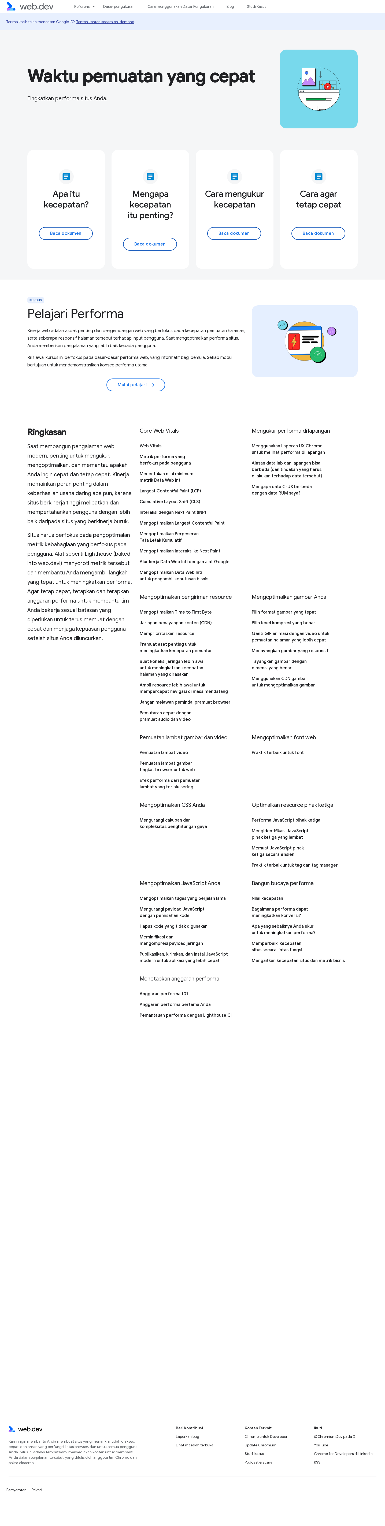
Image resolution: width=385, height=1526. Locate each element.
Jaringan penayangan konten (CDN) (176, 623)
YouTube (321, 1445)
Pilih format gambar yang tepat (284, 612)
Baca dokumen (66, 233)
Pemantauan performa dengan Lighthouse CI (186, 1015)
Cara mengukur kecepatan (234, 199)
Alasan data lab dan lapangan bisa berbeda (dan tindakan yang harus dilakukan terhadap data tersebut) (287, 470)
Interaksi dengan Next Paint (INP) (173, 512)
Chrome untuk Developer (266, 1436)
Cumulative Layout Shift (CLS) (170, 501)
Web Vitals (150, 446)
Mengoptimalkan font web (284, 737)
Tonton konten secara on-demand (105, 21)
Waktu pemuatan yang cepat (141, 76)
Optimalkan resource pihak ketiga (292, 805)
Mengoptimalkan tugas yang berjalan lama (183, 898)
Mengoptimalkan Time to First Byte (176, 612)
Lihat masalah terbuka (194, 1445)
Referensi (82, 6)
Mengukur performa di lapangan (291, 431)
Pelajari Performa (75, 314)
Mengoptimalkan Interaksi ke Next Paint (180, 551)
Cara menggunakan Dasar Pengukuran (180, 6)
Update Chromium (260, 1445)
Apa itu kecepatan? (66, 199)
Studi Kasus (256, 6)
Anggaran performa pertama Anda (175, 1004)
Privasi (37, 1490)
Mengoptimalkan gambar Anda (289, 597)
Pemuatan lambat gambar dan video (184, 737)
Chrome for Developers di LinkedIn (343, 1453)
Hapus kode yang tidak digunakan (174, 926)
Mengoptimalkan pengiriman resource (186, 597)
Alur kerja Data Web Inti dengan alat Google (184, 562)
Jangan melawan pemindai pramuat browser (185, 702)
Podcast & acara (258, 1462)
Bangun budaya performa (283, 883)
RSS (317, 1462)
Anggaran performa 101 (164, 994)
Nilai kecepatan (267, 898)
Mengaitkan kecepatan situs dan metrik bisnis (298, 960)
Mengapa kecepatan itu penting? (150, 204)
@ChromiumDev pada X (334, 1436)
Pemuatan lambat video (164, 752)
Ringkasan (46, 432)
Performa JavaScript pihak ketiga (286, 820)
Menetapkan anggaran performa (179, 978)
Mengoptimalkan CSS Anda (172, 805)
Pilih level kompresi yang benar (283, 623)
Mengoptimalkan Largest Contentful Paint (182, 523)
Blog (230, 6)
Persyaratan (16, 1490)
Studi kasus (254, 1453)
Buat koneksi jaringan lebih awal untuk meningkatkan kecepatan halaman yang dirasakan (172, 668)
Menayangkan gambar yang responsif (290, 651)
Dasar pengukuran (119, 6)
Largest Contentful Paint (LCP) (170, 491)
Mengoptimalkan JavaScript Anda (180, 883)
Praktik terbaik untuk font (278, 752)
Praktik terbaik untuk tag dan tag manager (295, 865)
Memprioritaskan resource (167, 633)
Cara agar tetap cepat (318, 199)
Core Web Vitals (159, 431)
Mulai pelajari (136, 385)
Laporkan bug (187, 1436)
